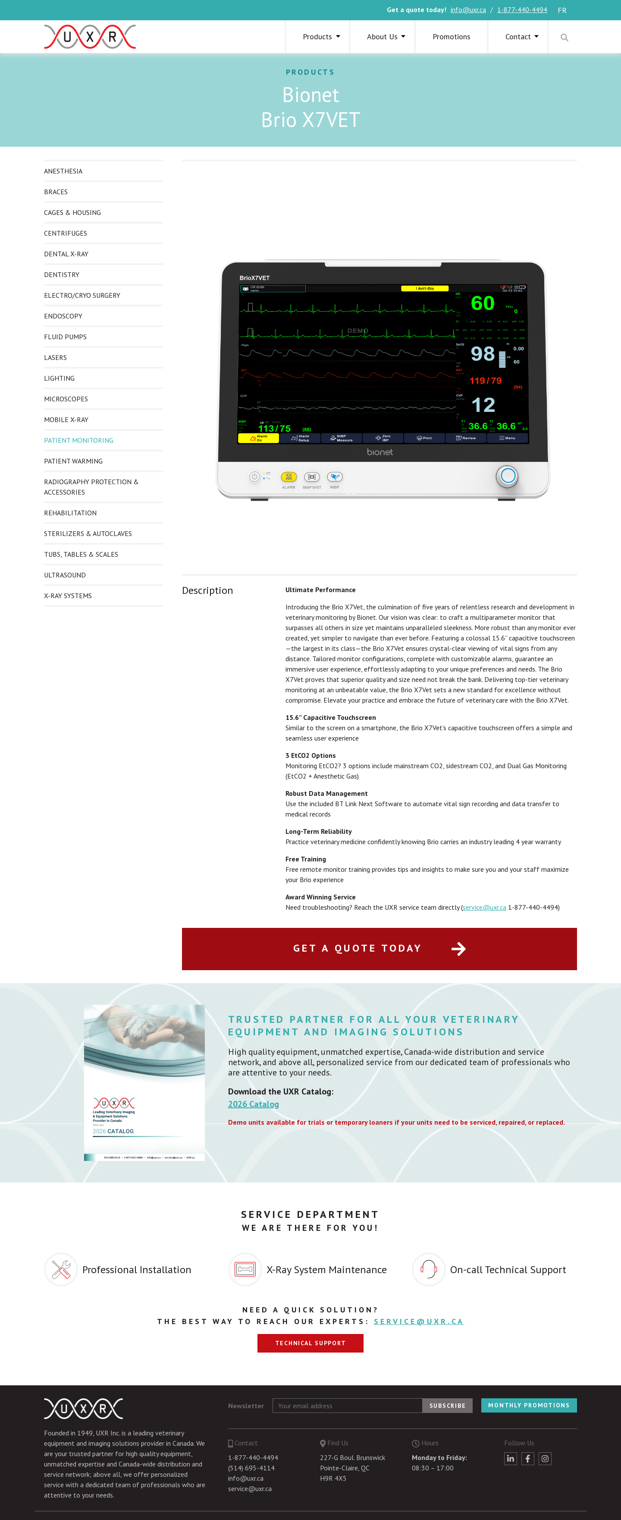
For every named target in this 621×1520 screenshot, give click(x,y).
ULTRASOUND (65, 575)
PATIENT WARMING (73, 461)
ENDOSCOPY (63, 316)
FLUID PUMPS (65, 336)
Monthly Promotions (529, 1405)
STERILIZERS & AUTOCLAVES (88, 533)
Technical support (310, 1343)
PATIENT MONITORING (78, 440)
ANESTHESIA (63, 171)
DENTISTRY (61, 274)
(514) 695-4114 (251, 1467)
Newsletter (246, 1405)
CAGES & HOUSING (72, 212)
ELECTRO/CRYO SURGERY (82, 295)
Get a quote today (379, 948)
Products (317, 36)
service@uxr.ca (484, 907)
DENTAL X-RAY (66, 253)
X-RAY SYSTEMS (68, 595)
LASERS (55, 357)
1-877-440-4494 (522, 9)
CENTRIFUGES (65, 233)
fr (562, 10)
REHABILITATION (70, 512)
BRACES (56, 191)
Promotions (451, 36)
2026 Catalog (253, 1104)
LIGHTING (59, 378)
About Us (382, 36)
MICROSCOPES (66, 398)
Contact (518, 36)
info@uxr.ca (468, 9)
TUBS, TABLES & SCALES (81, 554)
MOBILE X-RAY (66, 419)
